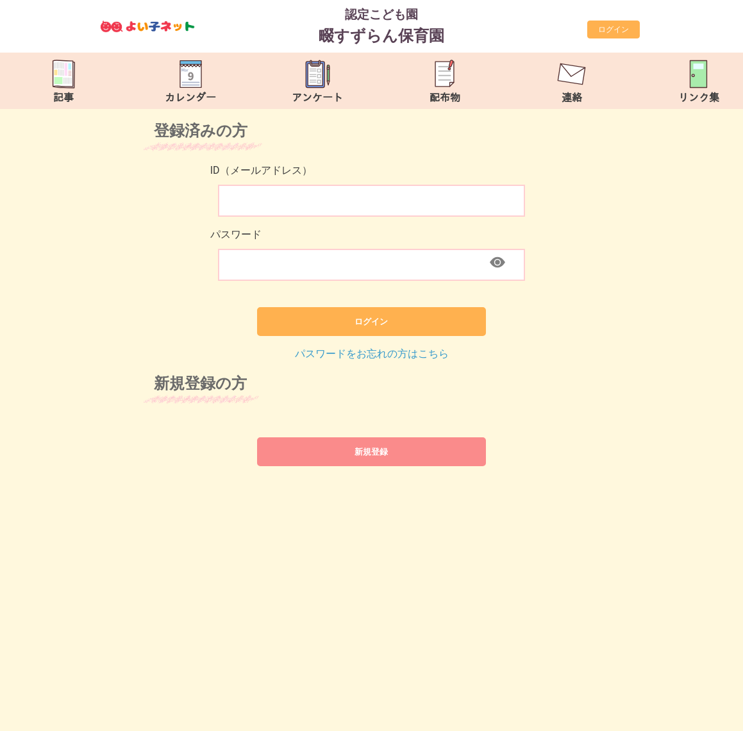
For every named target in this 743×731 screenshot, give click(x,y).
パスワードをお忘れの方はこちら (372, 354)
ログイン (613, 29)
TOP (702, 715)
